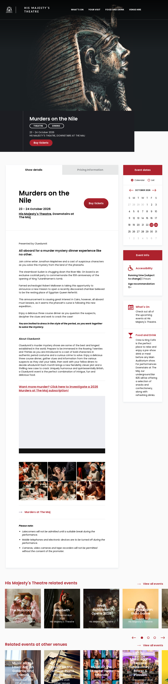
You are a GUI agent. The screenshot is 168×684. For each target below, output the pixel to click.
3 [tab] (155, 638)
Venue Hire (135, 9)
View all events (153, 584)
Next (163, 638)
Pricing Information (90, 170)
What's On (77, 9)
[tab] (34, 170)
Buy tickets (41, 143)
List (152, 180)
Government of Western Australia (9, 9)
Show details (33, 170)
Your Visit (94, 9)
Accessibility (144, 268)
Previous (134, 638)
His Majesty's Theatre (37, 10)
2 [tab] (148, 638)
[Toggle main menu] (157, 9)
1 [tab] (142, 638)
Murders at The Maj (37, 512)
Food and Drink (114, 9)
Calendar (140, 180)
